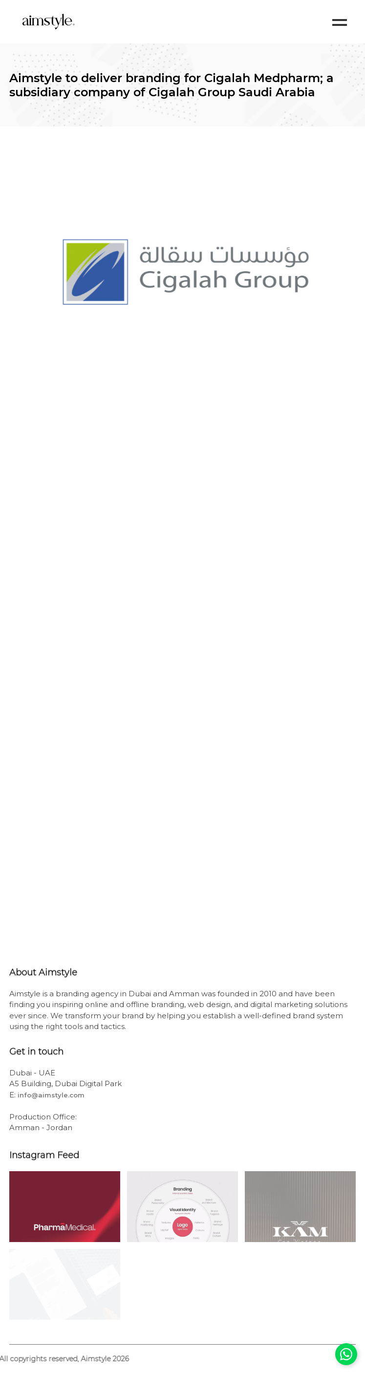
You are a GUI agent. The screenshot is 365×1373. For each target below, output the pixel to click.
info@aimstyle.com (51, 1095)
